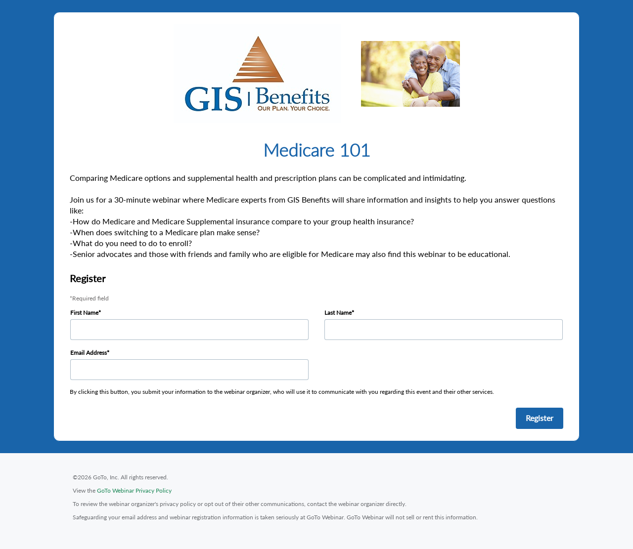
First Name (84, 312)
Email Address (88, 352)
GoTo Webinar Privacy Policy (134, 490)
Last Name (338, 312)
